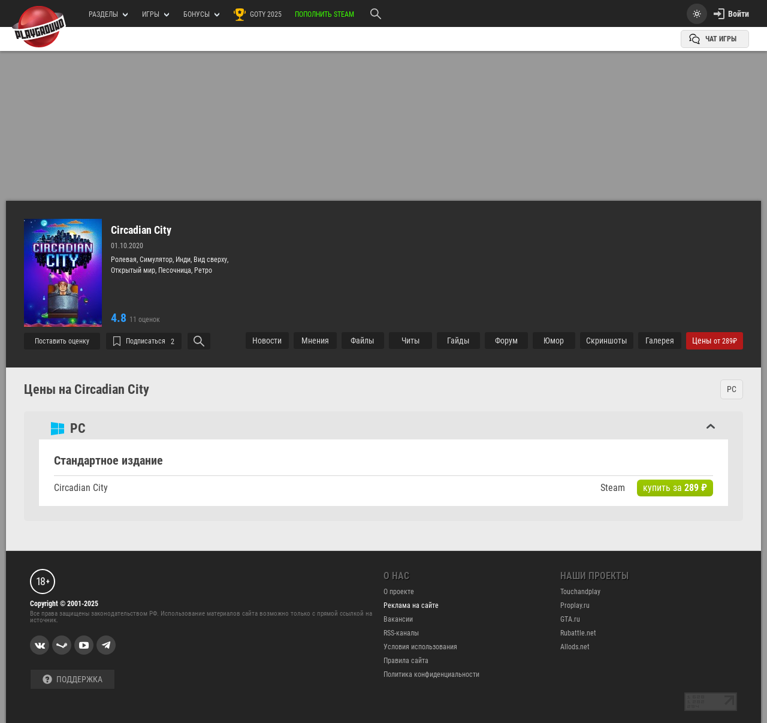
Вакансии (398, 619)
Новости (267, 340)
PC (731, 389)
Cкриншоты (606, 340)
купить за (675, 487)
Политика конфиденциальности (431, 674)
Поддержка (72, 679)
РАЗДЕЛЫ (108, 14)
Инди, (185, 259)
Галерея (659, 340)
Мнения (315, 340)
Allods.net (575, 647)
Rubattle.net (578, 633)
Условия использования (420, 647)
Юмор (553, 340)
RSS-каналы (401, 633)
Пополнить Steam (324, 14)
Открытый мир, (134, 270)
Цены (714, 340)
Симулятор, (158, 259)
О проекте (399, 592)
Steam (612, 487)
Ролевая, (125, 259)
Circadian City (141, 230)
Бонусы (201, 14)
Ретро (203, 270)
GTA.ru (570, 619)
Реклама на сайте (411, 605)
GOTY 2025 (257, 14)
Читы (410, 340)
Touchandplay (580, 592)
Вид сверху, (211, 259)
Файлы (363, 340)
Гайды (458, 340)
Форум (506, 340)
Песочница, (176, 270)
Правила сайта (406, 660)
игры (155, 14)
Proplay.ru (575, 605)
